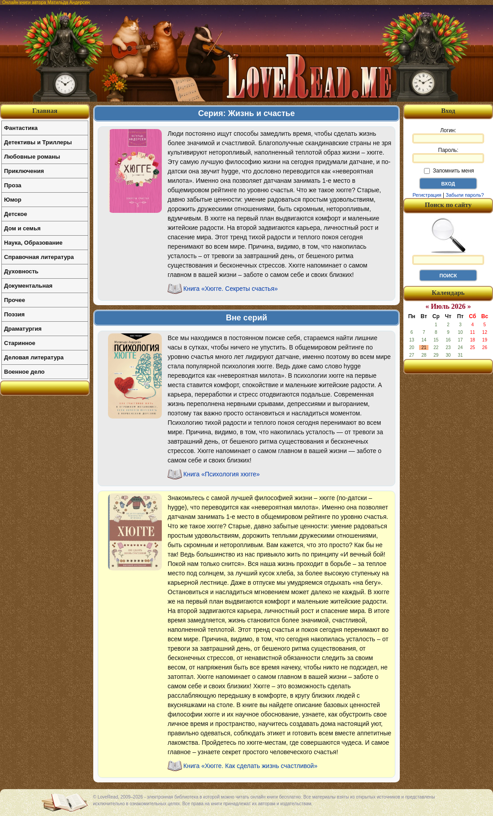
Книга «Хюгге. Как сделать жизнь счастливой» (250, 765)
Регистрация (426, 195)
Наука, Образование (33, 242)
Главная (44, 110)
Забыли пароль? (465, 195)
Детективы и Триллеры (38, 142)
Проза (13, 185)
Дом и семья (22, 228)
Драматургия (23, 328)
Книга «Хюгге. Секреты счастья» (230, 288)
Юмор (13, 199)
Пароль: (448, 155)
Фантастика (21, 128)
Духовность (21, 271)
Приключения (24, 171)
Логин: (448, 135)
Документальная (28, 285)
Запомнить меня (449, 171)
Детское (15, 214)
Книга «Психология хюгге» (221, 474)
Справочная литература (39, 257)
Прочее (14, 300)
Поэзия (14, 314)
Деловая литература (34, 357)
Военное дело (24, 371)
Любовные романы (32, 156)
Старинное (19, 343)
